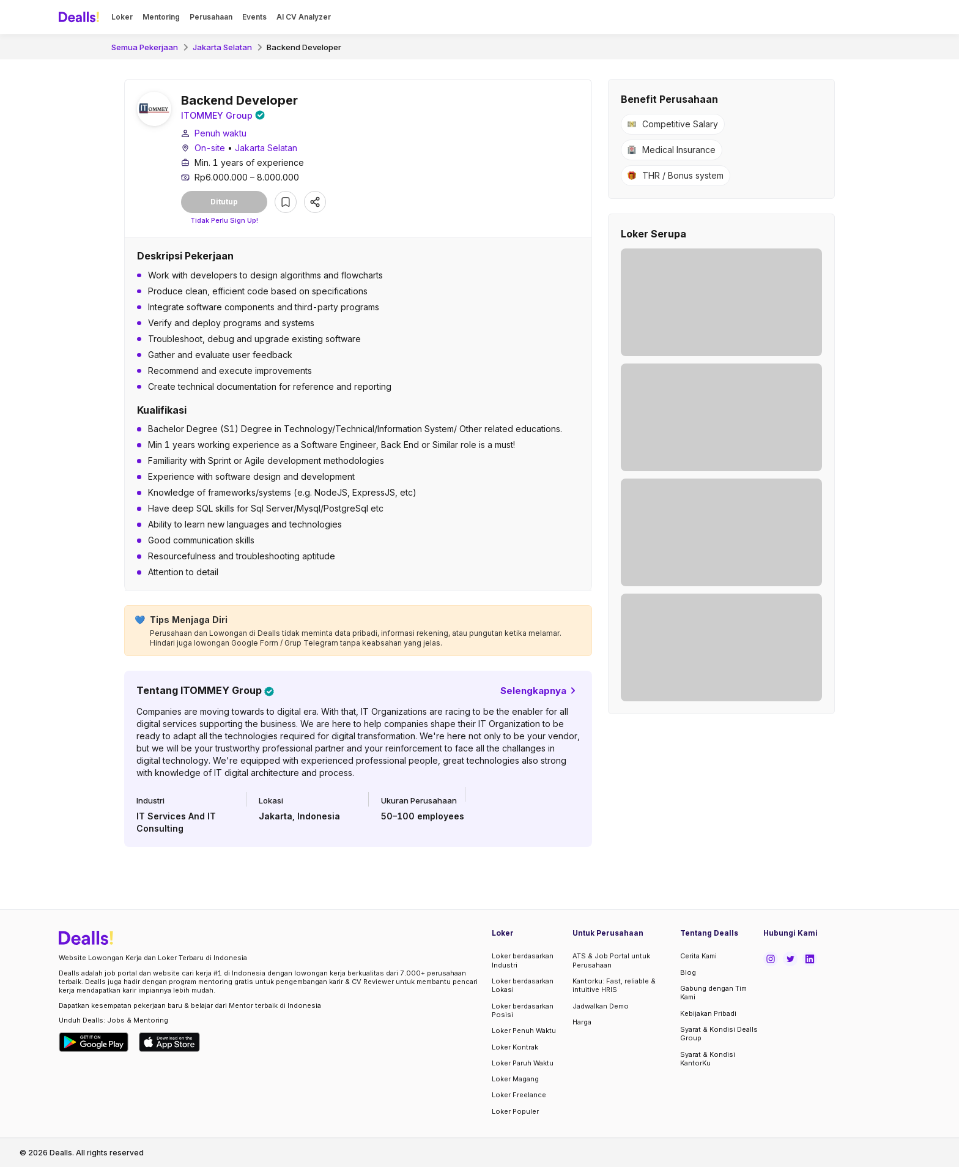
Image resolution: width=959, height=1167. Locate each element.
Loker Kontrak (515, 1047)
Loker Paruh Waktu (523, 1063)
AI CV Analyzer (303, 16)
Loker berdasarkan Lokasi (523, 985)
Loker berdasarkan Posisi (523, 1010)
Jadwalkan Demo (600, 1006)
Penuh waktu (220, 134)
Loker (122, 16)
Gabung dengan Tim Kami (713, 992)
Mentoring (161, 16)
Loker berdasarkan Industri (523, 960)
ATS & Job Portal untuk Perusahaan (611, 960)
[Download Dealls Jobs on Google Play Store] (94, 1042)
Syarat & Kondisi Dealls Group (719, 1033)
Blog (688, 972)
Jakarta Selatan (222, 47)
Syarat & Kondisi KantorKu (707, 1058)
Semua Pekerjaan (144, 47)
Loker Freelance (519, 1095)
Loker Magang (515, 1079)
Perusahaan (211, 16)
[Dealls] (81, 17)
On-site (209, 149)
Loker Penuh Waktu (524, 1030)
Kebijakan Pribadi (708, 1013)
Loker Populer (515, 1111)
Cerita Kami (698, 956)
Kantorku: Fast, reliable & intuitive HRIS (614, 985)
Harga (581, 1022)
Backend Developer (304, 47)
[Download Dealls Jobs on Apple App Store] (169, 1042)
